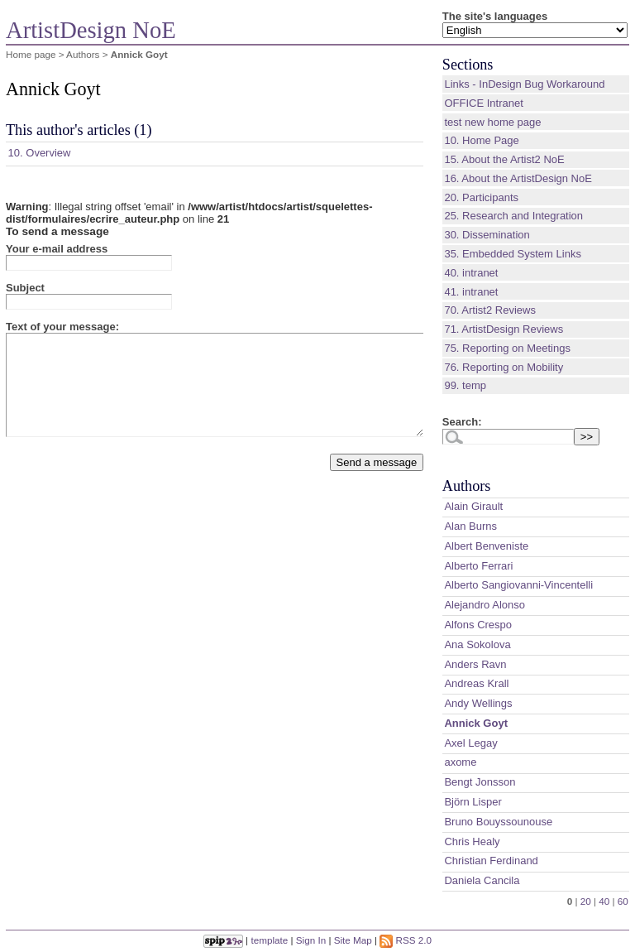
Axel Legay (470, 743)
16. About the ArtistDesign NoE (518, 178)
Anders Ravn (475, 664)
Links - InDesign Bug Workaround (524, 84)
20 (585, 901)
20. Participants (481, 197)
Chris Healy (471, 841)
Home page (30, 54)
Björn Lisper (472, 802)
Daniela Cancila (481, 880)
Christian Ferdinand (490, 860)
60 (623, 901)
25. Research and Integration (513, 215)
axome (460, 762)
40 (604, 901)
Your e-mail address (56, 249)
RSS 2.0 (406, 940)
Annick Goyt (476, 723)
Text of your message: (62, 326)
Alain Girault (473, 506)
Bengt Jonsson (479, 782)
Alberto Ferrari (478, 566)
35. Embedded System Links (512, 254)
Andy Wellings (478, 703)
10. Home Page (481, 140)
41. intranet (471, 292)
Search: (462, 422)
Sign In (311, 940)
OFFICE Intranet (483, 103)
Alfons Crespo (478, 624)
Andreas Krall (476, 683)
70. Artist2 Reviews (490, 310)
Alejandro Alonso (484, 605)
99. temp (465, 385)
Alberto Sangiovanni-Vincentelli (518, 585)
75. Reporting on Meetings (507, 348)
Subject (25, 287)
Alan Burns (470, 526)
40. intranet (471, 273)
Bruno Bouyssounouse (498, 821)
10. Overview (39, 153)
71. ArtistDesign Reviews (503, 329)
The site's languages (494, 16)
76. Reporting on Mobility (503, 367)
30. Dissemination (486, 234)
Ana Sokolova (477, 644)
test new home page (492, 122)
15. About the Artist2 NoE (504, 159)
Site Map (353, 940)
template (269, 940)
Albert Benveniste (486, 546)
